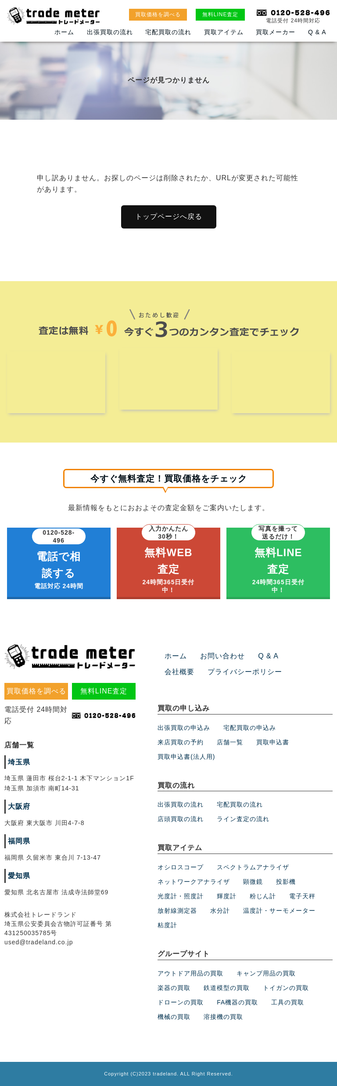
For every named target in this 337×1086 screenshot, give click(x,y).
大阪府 (19, 806)
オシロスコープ (181, 867)
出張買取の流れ (110, 32)
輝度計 (227, 896)
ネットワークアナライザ (194, 881)
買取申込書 (272, 742)
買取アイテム (224, 32)
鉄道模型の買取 (227, 987)
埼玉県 (19, 762)
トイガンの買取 (286, 987)
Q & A (317, 32)
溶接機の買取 (223, 1016)
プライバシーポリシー (245, 671)
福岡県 (19, 841)
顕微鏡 (253, 881)
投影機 (286, 881)
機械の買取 (174, 1016)
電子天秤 (302, 896)
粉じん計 (263, 896)
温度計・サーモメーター (279, 910)
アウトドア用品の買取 (190, 973)
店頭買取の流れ (181, 819)
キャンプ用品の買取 (266, 973)
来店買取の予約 (181, 742)
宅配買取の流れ (168, 32)
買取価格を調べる (158, 14)
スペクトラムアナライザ (253, 867)
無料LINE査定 (220, 14)
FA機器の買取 (237, 1002)
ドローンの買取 (181, 1002)
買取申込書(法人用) (186, 756)
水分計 (220, 910)
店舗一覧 (230, 742)
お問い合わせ (222, 656)
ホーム (64, 32)
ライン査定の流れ (243, 819)
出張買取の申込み (184, 727)
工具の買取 (287, 1002)
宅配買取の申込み (249, 727)
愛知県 (19, 875)
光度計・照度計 (181, 896)
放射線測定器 (177, 910)
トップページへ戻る (168, 216)
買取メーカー (275, 32)
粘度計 (167, 925)
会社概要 (179, 671)
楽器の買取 (174, 987)
